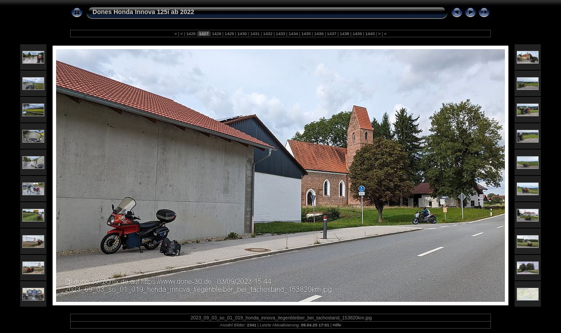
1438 (345, 33)
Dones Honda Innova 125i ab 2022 (143, 11)
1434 (293, 33)
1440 (370, 33)
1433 (281, 33)
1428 (217, 33)
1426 (191, 33)
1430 (242, 33)
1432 (267, 33)
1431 (255, 33)
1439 (357, 33)
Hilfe (337, 324)
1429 (229, 33)
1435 (306, 33)
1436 (319, 33)
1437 (331, 33)
